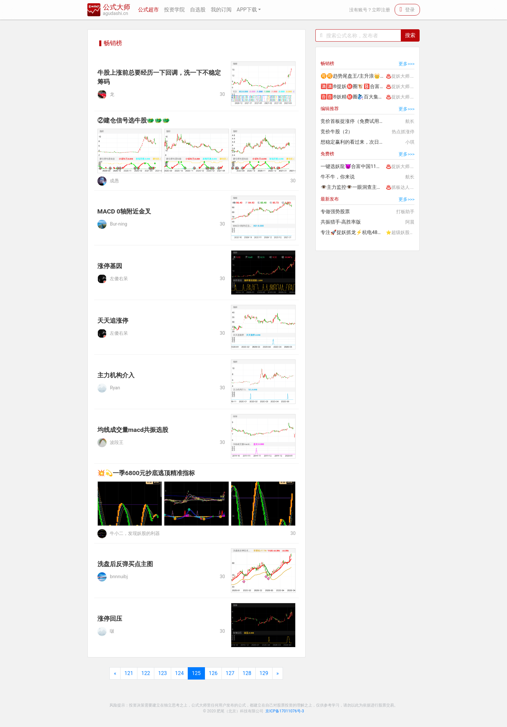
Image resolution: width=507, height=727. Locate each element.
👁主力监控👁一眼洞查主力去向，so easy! (353, 187)
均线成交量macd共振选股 (133, 430)
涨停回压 (109, 618)
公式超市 (148, 9)
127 (230, 673)
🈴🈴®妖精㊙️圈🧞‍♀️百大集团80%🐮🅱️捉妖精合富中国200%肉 (353, 97)
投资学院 (174, 9)
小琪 (409, 142)
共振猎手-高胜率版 (341, 222)
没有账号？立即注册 (369, 10)
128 (247, 673)
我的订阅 (221, 9)
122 (145, 673)
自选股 (198, 9)
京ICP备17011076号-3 (284, 711)
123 (162, 673)
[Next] (277, 673)
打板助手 (405, 211)
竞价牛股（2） (337, 132)
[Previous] (114, 673)
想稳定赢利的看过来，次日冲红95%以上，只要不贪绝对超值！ (353, 142)
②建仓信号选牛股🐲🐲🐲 (133, 120)
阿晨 (409, 222)
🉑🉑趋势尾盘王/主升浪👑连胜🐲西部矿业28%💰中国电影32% (353, 76)
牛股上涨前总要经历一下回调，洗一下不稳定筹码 (159, 77)
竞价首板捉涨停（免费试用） (352, 121)
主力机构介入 (115, 375)
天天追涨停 (112, 320)
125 (196, 673)
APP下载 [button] (247, 9)
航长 (409, 121)
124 (179, 673)
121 (128, 673)
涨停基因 (109, 266)
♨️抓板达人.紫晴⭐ (402, 187)
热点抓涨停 (403, 131)
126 (213, 673)
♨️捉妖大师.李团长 (402, 76)
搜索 (410, 35)
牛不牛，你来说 (338, 177)
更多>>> (406, 63)
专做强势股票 (335, 211)
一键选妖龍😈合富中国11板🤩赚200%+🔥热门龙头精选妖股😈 (353, 166)
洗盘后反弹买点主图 (125, 564)
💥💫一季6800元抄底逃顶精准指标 (146, 473)
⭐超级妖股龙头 (402, 232)
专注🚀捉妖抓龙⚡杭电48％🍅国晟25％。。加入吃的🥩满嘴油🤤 (353, 232)
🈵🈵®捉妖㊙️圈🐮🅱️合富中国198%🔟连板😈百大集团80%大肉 (353, 86)
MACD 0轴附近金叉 (124, 211)
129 (264, 673)
